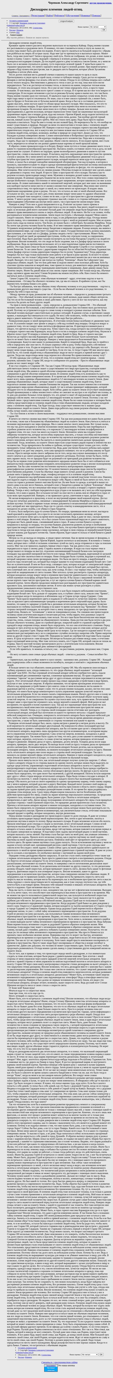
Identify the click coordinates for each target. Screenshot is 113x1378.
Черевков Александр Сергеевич (32, 23)
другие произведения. (100, 3)
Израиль (19, 30)
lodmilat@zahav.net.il (15, 25)
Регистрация (38, 15)
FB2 (17, 32)
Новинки (85, 15)
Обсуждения (72, 15)
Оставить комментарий (18, 21)
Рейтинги (59, 15)
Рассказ (12, 30)
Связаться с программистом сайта (59, 1362)
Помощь (96, 15)
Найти (49, 15)
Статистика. (38, 28)
